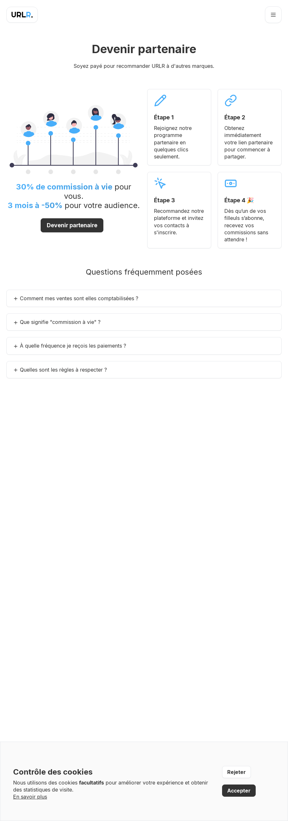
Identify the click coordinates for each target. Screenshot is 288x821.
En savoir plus (30, 796)
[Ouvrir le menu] (273, 14)
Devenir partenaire (72, 225)
